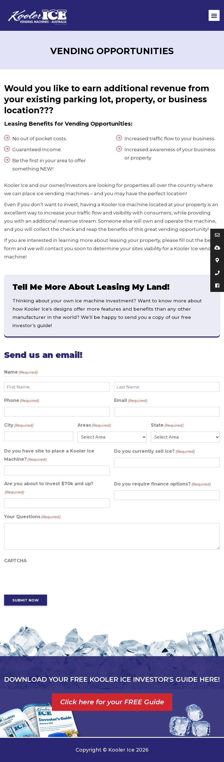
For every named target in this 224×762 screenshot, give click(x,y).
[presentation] (46, 578)
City (18, 425)
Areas (94, 425)
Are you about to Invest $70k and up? (48, 488)
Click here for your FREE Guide (112, 702)
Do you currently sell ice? (154, 451)
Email (130, 400)
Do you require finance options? (162, 484)
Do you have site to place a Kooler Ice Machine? (49, 455)
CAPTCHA (15, 560)
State (167, 425)
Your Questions (32, 517)
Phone (21, 400)
